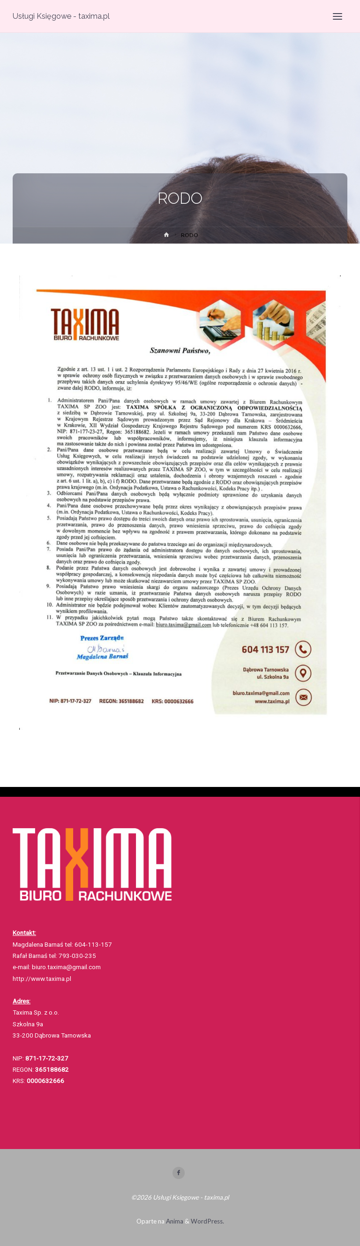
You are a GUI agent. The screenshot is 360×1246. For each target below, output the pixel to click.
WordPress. (207, 1221)
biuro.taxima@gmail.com (67, 967)
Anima (174, 1221)
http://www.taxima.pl (42, 978)
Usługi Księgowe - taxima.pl (61, 16)
